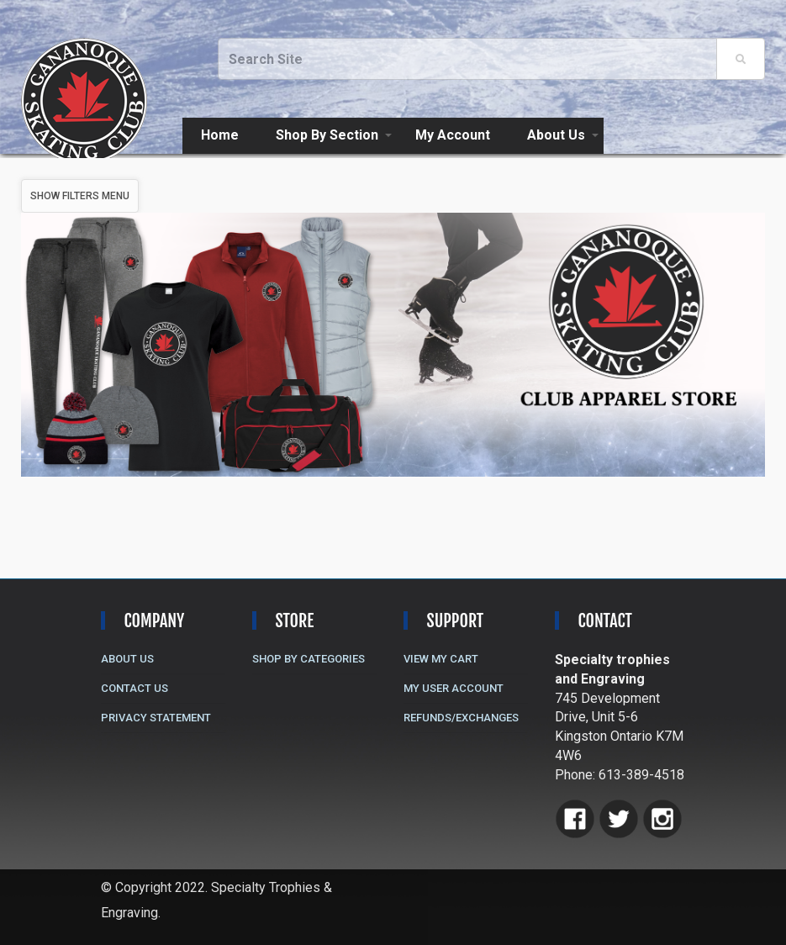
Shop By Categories (308, 658)
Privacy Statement (156, 717)
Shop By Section (327, 135)
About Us (556, 135)
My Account (452, 135)
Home (220, 135)
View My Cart (441, 658)
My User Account (454, 688)
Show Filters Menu (79, 196)
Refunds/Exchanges (461, 717)
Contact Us (134, 688)
